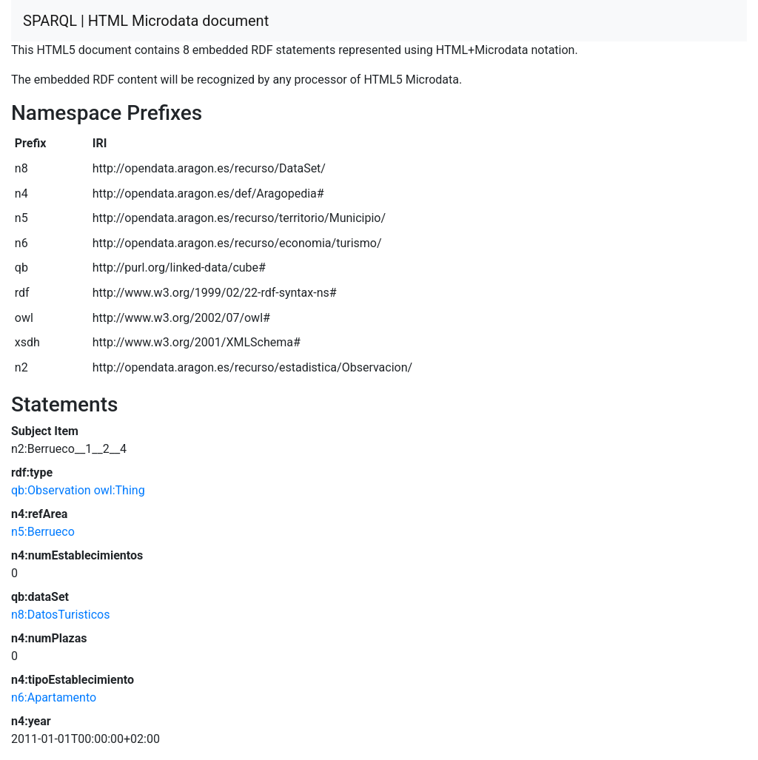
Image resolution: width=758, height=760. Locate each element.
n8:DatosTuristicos (60, 615)
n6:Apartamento (53, 697)
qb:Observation (51, 490)
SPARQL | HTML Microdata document (146, 21)
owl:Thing (119, 490)
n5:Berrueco (43, 532)
